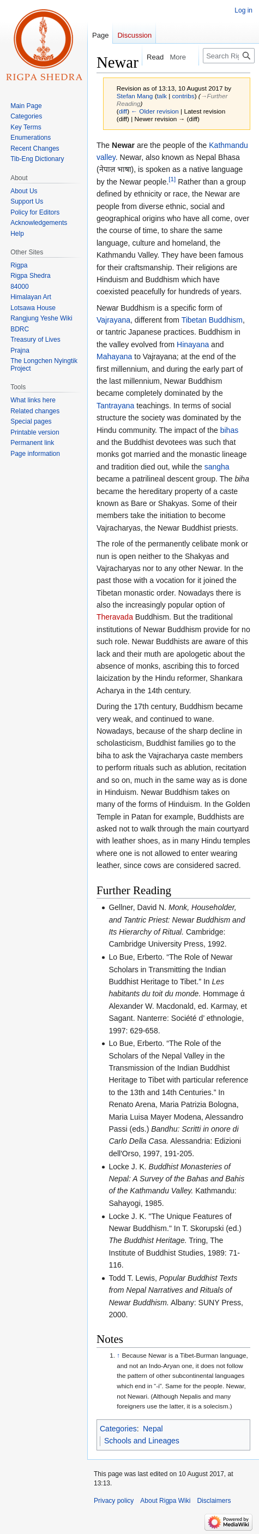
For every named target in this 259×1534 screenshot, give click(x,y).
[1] (172, 178)
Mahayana (114, 356)
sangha (217, 466)
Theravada (115, 617)
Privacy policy (114, 1501)
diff (123, 111)
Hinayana (193, 344)
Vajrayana (113, 320)
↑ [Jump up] (118, 1355)
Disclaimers (214, 1501)
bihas (229, 430)
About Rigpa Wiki (165, 1501)
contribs (183, 95)
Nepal (153, 1428)
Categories (118, 1428)
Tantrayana (115, 405)
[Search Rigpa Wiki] (229, 55)
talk (162, 95)
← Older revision (155, 111)
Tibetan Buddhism (212, 320)
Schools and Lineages (141, 1440)
